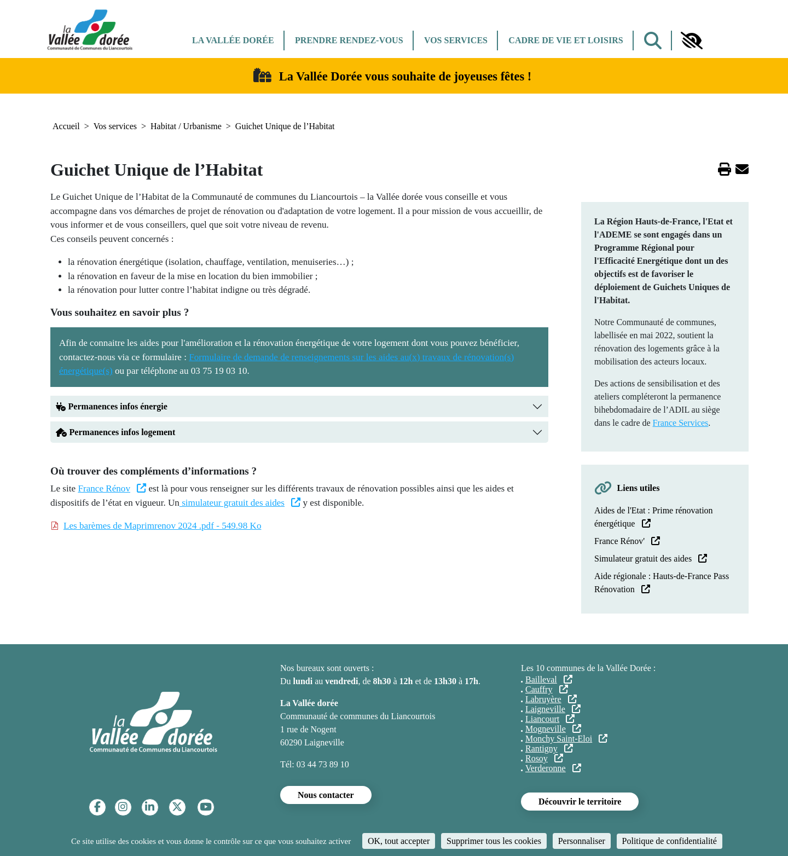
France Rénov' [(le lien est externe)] (627, 541)
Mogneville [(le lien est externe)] (553, 728)
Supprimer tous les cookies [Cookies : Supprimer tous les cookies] (494, 841)
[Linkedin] (149, 807)
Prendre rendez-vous (349, 40)
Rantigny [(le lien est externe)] (549, 748)
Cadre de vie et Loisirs (565, 40)
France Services (681, 422)
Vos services (456, 40)
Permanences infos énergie (113, 406)
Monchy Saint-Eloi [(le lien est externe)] (566, 738)
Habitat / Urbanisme (186, 126)
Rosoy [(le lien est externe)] (544, 758)
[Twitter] (177, 807)
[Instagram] (122, 807)
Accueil (66, 126)
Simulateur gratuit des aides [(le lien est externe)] (650, 558)
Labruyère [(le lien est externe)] (551, 699)
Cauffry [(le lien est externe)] (546, 689)
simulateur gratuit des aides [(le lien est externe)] (239, 503)
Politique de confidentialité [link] (669, 841)
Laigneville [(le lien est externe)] (553, 709)
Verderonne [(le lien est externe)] (553, 768)
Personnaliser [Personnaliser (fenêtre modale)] (581, 841)
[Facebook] (97, 807)
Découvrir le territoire (579, 801)
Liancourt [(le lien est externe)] (550, 719)
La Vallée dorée (233, 40)
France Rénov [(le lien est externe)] (112, 488)
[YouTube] (206, 807)
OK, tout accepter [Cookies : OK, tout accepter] (399, 841)
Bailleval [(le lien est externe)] (548, 679)
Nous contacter (326, 795)
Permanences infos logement (116, 432)
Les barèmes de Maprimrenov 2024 (162, 525)
